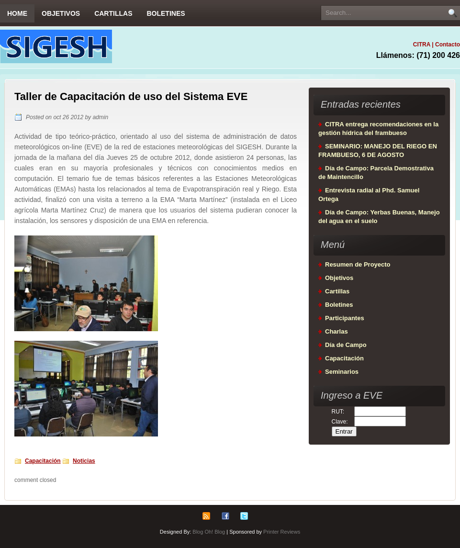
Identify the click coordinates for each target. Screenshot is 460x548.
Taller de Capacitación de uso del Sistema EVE (130, 96)
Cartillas (113, 13)
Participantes (344, 318)
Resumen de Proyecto (358, 264)
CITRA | (424, 44)
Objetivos (61, 13)
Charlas (336, 331)
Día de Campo (346, 344)
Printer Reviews (281, 532)
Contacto (447, 44)
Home (17, 13)
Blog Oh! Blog (208, 532)
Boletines (165, 13)
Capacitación (43, 461)
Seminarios (342, 371)
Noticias (84, 461)
